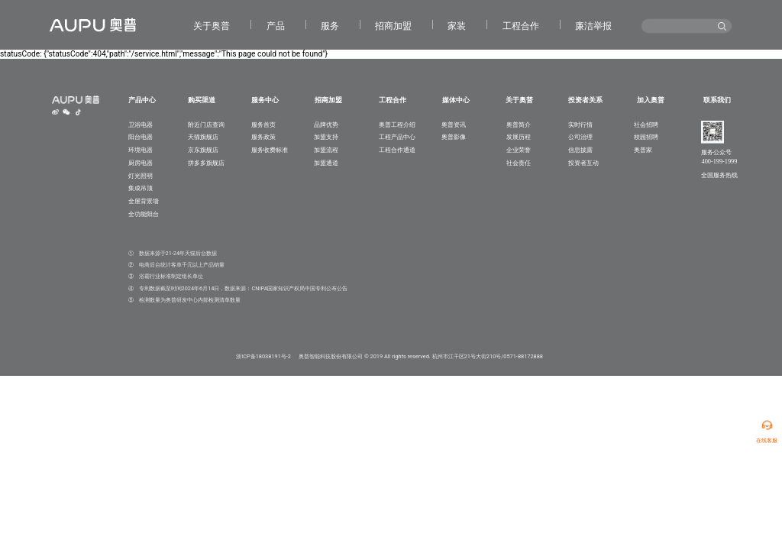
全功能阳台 (143, 214)
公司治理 (580, 137)
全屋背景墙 (143, 201)
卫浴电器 (140, 124)
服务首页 (263, 124)
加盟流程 (326, 150)
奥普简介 (518, 124)
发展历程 (518, 137)
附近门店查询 (206, 124)
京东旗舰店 (203, 150)
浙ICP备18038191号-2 (263, 356)
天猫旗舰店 (203, 137)
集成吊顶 (140, 188)
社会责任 (518, 163)
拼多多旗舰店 (206, 163)
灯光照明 (140, 176)
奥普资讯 (453, 124)
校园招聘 (646, 137)
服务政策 (263, 137)
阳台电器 (140, 137)
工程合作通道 (397, 150)
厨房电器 (140, 163)
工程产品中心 (397, 137)
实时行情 (580, 124)
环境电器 (140, 150)
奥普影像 (453, 137)
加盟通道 (326, 163)
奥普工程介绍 (397, 124)
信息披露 (580, 150)
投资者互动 (583, 163)
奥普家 (643, 150)
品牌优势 (326, 124)
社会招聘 (646, 124)
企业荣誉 (518, 150)
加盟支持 (326, 137)
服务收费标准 (269, 150)
